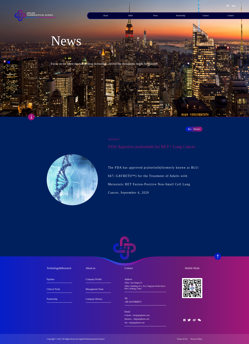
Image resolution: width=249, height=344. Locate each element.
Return (194, 129)
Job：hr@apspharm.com (134, 322)
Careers (205, 15)
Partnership (180, 15)
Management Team (95, 289)
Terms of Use (183, 339)
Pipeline (50, 279)
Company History (94, 299)
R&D (130, 15)
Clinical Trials (53, 289)
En (233, 6)
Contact (231, 15)
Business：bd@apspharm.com (136, 319)
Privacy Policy (196, 339)
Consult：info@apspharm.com (137, 315)
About (105, 15)
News (155, 15)
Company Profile (94, 279)
